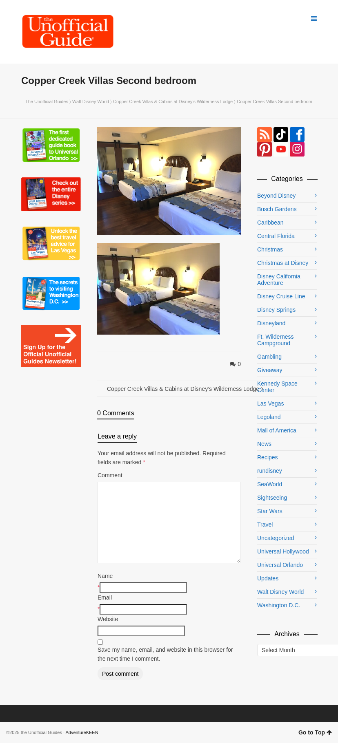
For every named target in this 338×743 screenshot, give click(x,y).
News (264, 444)
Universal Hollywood (283, 551)
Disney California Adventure (278, 279)
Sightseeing (272, 497)
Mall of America (276, 430)
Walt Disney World (90, 101)
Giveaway (269, 370)
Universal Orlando (280, 565)
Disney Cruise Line (281, 296)
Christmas (270, 249)
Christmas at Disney (282, 263)
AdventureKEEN (82, 732)
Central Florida (276, 236)
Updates (267, 578)
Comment (110, 475)
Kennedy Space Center (277, 386)
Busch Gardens (277, 209)
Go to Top (315, 732)
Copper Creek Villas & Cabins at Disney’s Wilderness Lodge (173, 101)
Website (108, 619)
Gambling (269, 356)
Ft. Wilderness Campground (275, 339)
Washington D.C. (278, 605)
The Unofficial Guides (46, 101)
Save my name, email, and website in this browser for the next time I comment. (165, 654)
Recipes (267, 457)
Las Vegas (270, 403)
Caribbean (270, 222)
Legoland (269, 417)
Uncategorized (275, 538)
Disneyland (271, 323)
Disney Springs (276, 309)
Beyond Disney (276, 195)
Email (105, 597)
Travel (265, 524)
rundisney (269, 470)
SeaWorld (269, 484)
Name (105, 576)
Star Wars (269, 511)
